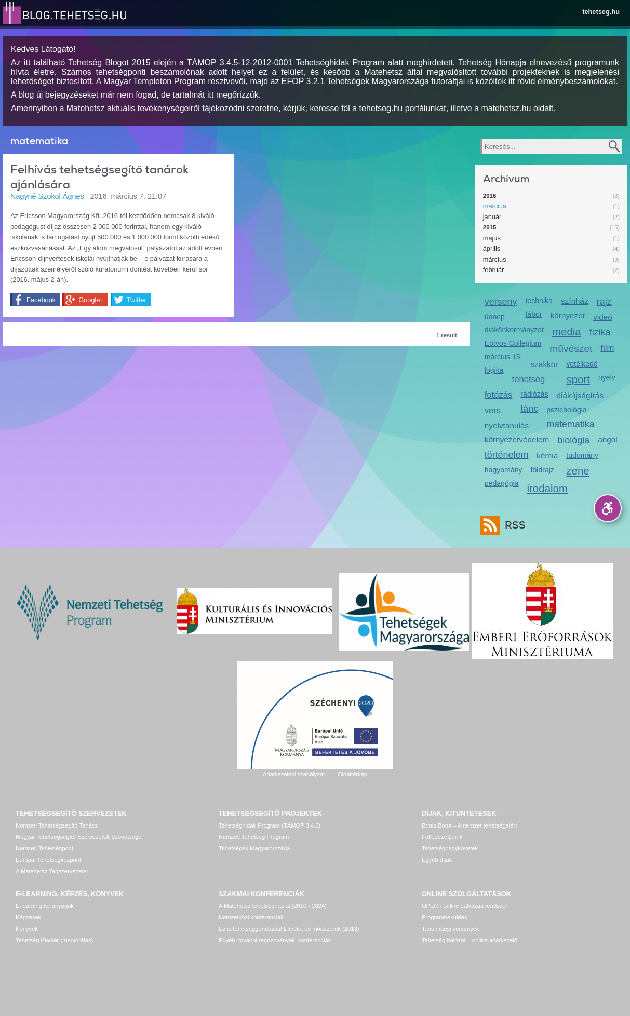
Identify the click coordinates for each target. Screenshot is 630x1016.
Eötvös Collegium (513, 343)
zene (577, 471)
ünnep (495, 317)
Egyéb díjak (437, 860)
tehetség (528, 379)
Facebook (41, 300)
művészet (570, 348)
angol (608, 439)
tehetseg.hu (601, 12)
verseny (501, 301)
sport (578, 379)
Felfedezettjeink (442, 837)
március (494, 206)
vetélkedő (581, 364)
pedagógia (502, 483)
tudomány (582, 455)
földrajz (542, 470)
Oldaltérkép (352, 774)
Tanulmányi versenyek (450, 929)
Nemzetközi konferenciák (251, 917)
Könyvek (27, 929)
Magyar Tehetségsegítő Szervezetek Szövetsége (78, 837)
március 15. (503, 357)
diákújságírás (580, 395)
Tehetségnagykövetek (450, 848)
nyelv (606, 377)
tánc (529, 408)
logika (494, 370)
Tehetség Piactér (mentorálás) (54, 940)
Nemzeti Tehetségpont (44, 848)
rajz (604, 301)
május (492, 238)
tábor (533, 314)
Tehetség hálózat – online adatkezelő (469, 940)
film (607, 348)
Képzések (28, 917)
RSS (513, 525)
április (491, 248)
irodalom (547, 488)
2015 (490, 227)
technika (538, 300)
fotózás (499, 395)
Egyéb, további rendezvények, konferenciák (275, 940)
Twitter (136, 300)
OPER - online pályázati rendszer (464, 906)
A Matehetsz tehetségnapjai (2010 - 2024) (273, 906)
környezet (568, 315)
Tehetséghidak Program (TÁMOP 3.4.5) (269, 825)
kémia (547, 455)
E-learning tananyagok (45, 906)
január (492, 217)
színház (574, 300)
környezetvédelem (517, 439)
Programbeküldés (444, 917)
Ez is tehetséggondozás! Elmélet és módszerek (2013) (289, 929)
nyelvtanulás (507, 425)
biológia (573, 440)
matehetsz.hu (506, 108)
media (566, 331)
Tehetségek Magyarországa (254, 848)
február (493, 270)
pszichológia (566, 409)
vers (493, 410)
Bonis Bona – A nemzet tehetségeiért (469, 825)
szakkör (544, 364)
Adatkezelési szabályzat (294, 774)
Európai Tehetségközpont (48, 860)
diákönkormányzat (514, 330)
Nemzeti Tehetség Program (254, 837)
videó (602, 317)
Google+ (91, 300)
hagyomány (503, 470)
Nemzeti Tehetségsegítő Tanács (57, 825)
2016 (490, 196)
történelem (507, 455)
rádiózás (534, 394)
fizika (600, 332)
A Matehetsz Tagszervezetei (52, 871)
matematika (570, 424)
